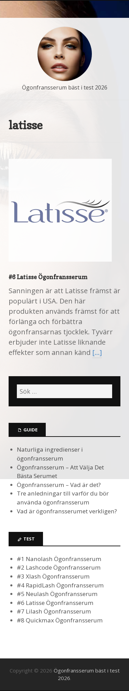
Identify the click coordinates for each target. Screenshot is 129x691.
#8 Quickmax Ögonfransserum (60, 620)
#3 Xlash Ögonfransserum (53, 576)
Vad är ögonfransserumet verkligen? (67, 511)
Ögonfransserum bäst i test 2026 (64, 87)
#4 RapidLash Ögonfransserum (60, 585)
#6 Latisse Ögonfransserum (48, 277)
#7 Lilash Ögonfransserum (54, 611)
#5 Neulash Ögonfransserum (57, 594)
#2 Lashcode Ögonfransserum (59, 567)
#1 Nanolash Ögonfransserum (59, 559)
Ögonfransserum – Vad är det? (59, 485)
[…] (97, 352)
